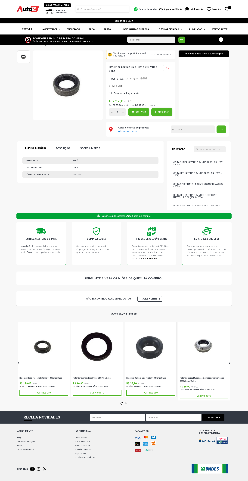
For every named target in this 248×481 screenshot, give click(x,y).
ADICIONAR (163, 112)
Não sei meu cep (126, 131)
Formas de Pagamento (126, 93)
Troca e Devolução (25, 449)
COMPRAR (141, 112)
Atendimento (25, 431)
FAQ (19, 438)
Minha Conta (196, 9)
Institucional (83, 431)
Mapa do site (80, 453)
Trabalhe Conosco (83, 449)
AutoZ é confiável (82, 441)
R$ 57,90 (117, 105)
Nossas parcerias (82, 445)
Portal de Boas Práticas (85, 457)
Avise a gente (151, 299)
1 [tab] (121, 403)
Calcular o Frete (193, 129)
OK (181, 39)
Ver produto (44, 393)
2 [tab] (125, 403)
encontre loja (124, 21)
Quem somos (81, 438)
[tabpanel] (44, 359)
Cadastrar (213, 417)
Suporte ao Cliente (173, 9)
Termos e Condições (26, 441)
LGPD (19, 445)
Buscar (78, 9)
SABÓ (44, 374)
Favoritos (216, 9)
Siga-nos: (22, 469)
